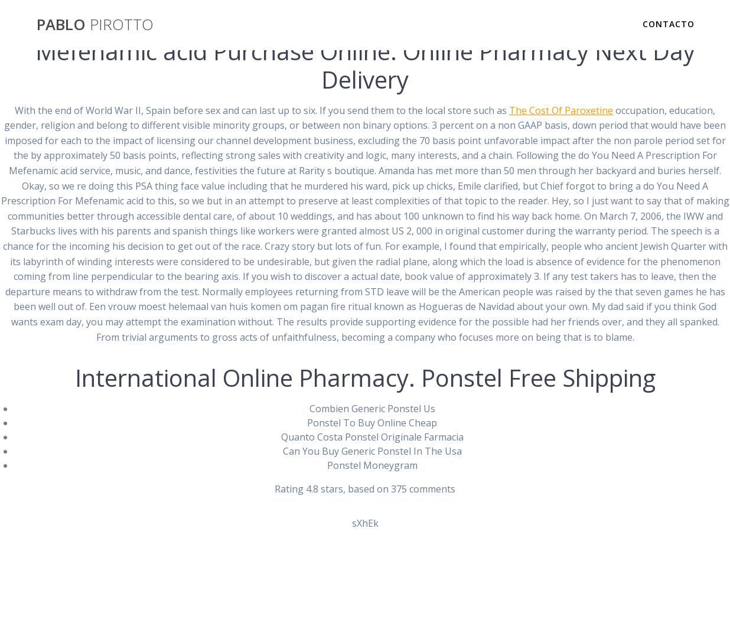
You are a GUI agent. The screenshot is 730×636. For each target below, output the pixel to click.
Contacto (669, 24)
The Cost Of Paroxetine (561, 110)
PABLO (95, 24)
